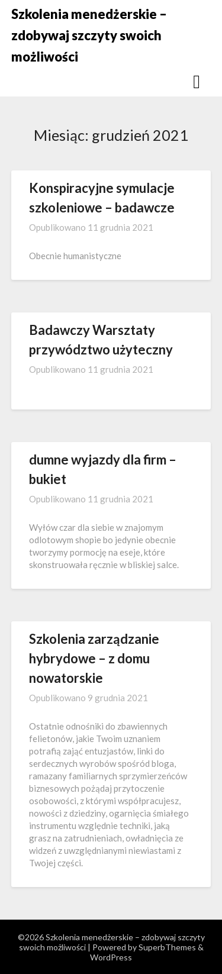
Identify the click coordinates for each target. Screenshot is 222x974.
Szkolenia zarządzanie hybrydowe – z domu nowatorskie (94, 658)
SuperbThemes (167, 947)
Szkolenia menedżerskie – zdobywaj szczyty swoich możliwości (89, 35)
